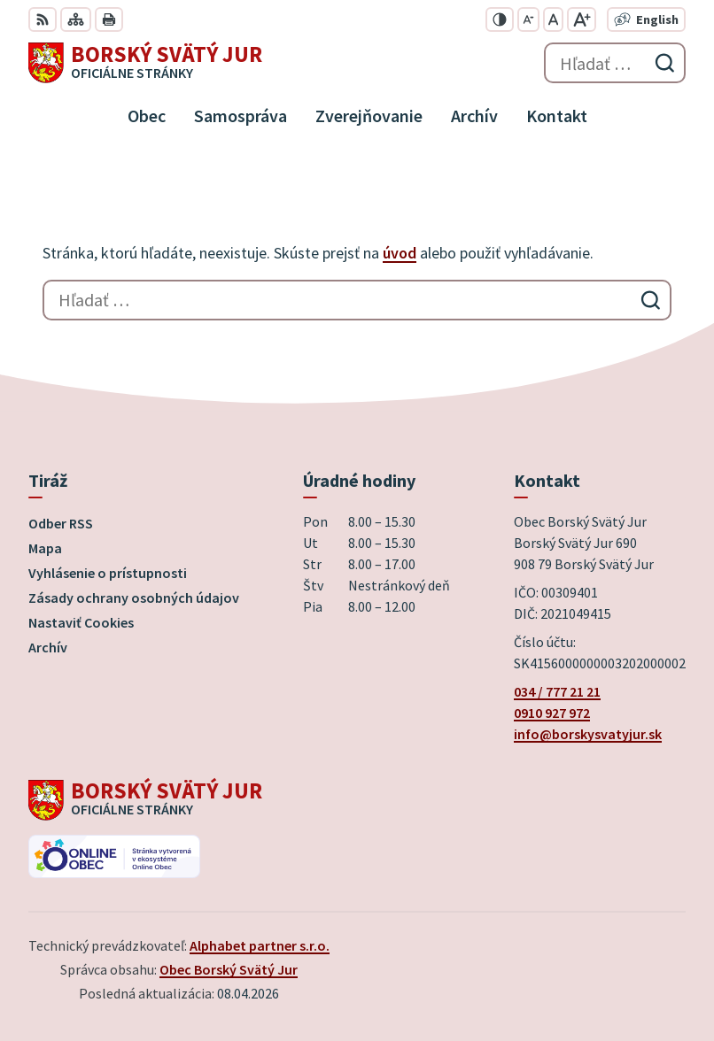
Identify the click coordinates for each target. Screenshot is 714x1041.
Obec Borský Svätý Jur (228, 969)
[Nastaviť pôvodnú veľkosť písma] (553, 19)
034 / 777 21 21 (557, 691)
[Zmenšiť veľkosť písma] (528, 19)
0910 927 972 (552, 712)
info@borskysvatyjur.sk (588, 734)
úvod (399, 253)
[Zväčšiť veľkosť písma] (581, 19)
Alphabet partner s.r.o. (260, 945)
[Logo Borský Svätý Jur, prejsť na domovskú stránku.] (145, 62)
